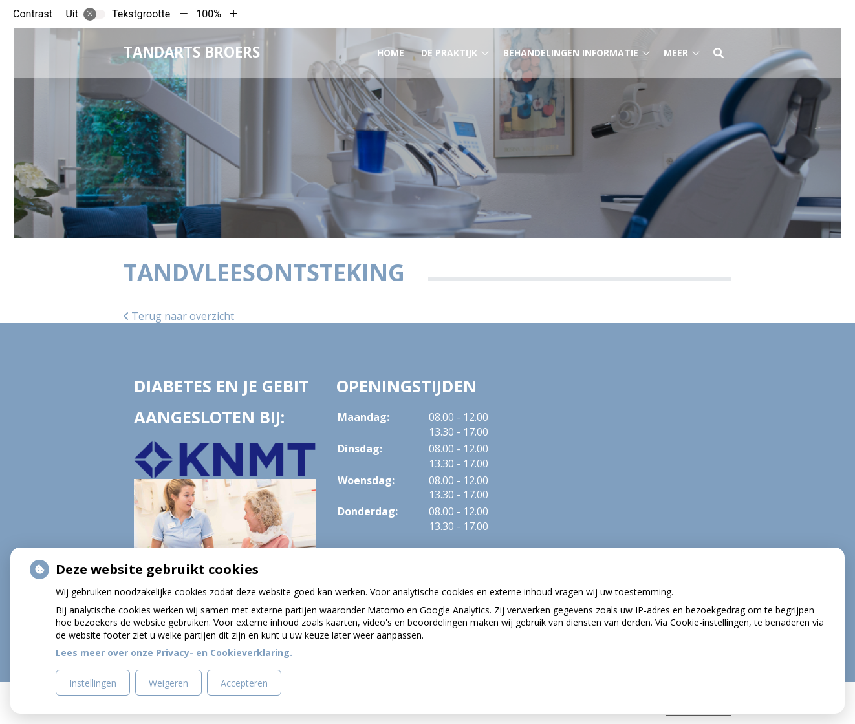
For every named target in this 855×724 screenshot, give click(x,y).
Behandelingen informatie (570, 51)
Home (390, 51)
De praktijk (449, 51)
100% (208, 14)
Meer (676, 51)
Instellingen (92, 683)
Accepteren (244, 683)
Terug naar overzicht (179, 316)
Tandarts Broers (192, 50)
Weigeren (168, 683)
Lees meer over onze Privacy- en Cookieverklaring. (174, 652)
